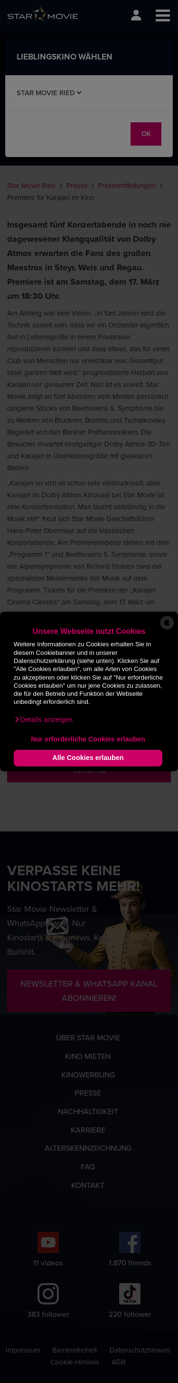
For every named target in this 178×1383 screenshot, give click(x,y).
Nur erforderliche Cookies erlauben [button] (88, 739)
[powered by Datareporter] (167, 629)
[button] (43, 720)
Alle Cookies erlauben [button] (87, 758)
